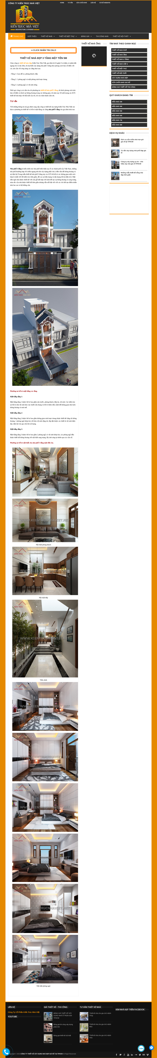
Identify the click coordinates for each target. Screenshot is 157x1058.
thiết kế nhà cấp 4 (120, 64)
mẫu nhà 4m (117, 106)
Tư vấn (70, 2)
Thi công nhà (102, 36)
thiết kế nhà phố (119, 50)
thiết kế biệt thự (119, 68)
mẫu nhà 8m (117, 125)
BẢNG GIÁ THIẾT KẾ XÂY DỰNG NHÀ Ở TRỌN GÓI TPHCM (63, 1015)
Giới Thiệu (32, 36)
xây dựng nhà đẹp (120, 78)
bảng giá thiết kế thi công (123, 87)
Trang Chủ (16, 36)
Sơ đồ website (104, 2)
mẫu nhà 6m (117, 115)
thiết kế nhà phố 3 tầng (49, 90)
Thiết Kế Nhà (46, 36)
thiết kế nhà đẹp (26, 63)
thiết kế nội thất (119, 73)
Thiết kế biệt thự (66, 36)
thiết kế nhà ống (119, 55)
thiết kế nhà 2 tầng (120, 59)
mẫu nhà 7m (117, 120)
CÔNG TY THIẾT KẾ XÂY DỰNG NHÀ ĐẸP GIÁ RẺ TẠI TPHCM (42, 1054)
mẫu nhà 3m (117, 102)
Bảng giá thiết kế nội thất (62, 1035)
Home (62, 2)
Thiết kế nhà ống (91, 44)
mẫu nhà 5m (117, 111)
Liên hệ (93, 2)
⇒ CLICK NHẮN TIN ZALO (43, 50)
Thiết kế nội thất (121, 36)
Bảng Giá (85, 36)
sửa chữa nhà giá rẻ (121, 82)
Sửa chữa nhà (81, 2)
